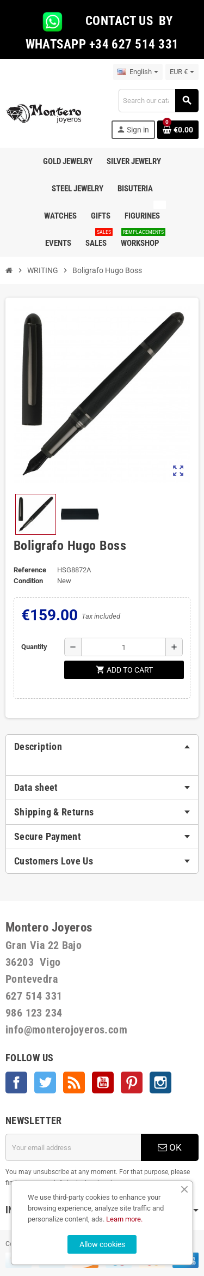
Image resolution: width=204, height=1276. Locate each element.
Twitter (45, 1082)
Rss (74, 1082)
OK (170, 1147)
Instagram (160, 1082)
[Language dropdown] (138, 72)
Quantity (34, 647)
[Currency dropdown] (182, 72)
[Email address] (73, 1147)
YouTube (103, 1082)
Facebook (16, 1082)
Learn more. (124, 1219)
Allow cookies (102, 1244)
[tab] (102, 747)
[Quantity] (123, 647)
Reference (30, 570)
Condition (28, 581)
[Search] (158, 100)
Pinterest (132, 1082)
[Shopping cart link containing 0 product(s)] (178, 129)
